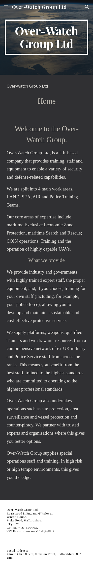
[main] (47, 37)
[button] (6, 7)
